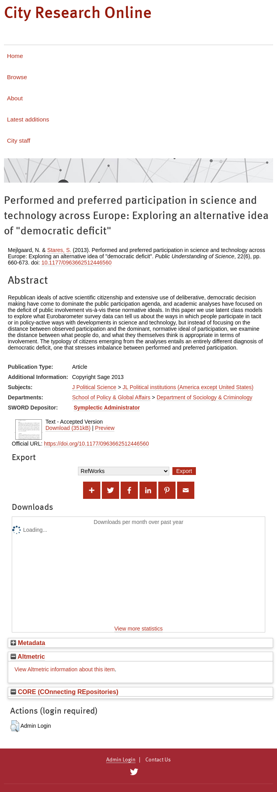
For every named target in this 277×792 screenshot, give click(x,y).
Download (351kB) (68, 428)
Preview (105, 428)
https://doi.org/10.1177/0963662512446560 (96, 443)
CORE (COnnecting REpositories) (64, 691)
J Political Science (94, 387)
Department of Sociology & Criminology (204, 397)
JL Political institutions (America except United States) (188, 387)
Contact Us (158, 760)
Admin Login (121, 760)
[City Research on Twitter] (134, 772)
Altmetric (28, 656)
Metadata (28, 642)
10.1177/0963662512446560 (77, 262)
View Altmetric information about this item (64, 669)
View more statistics (138, 628)
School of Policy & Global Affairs (111, 397)
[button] (14, 726)
